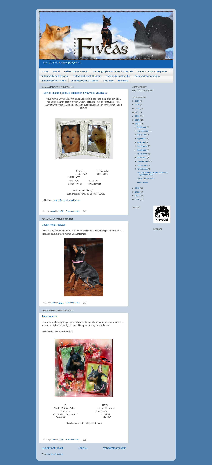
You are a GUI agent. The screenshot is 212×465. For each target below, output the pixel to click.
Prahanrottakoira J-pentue (147, 76)
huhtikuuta (142, 157)
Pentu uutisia (49, 316)
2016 (137, 116)
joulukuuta (142, 127)
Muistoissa (123, 80)
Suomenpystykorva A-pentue (85, 80)
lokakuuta (141, 135)
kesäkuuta (142, 150)
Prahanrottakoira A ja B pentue (152, 71)
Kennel (56, 71)
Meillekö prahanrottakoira (76, 71)
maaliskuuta (142, 161)
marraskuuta (143, 131)
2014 (137, 124)
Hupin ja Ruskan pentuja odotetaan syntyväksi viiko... (152, 173)
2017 (137, 112)
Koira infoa (108, 80)
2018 (137, 108)
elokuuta (141, 142)
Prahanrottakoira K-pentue (53, 80)
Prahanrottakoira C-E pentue (54, 76)
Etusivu (45, 71)
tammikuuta (142, 169)
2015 (137, 120)
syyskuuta (142, 138)
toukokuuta (142, 154)
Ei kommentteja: (73, 211)
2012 (137, 192)
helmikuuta (142, 165)
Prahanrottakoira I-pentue (118, 76)
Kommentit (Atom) (55, 454)
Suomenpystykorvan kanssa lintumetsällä (113, 71)
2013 (137, 188)
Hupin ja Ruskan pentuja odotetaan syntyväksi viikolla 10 (74, 92)
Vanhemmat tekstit (114, 447)
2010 (137, 199)
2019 (137, 105)
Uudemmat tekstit (52, 447)
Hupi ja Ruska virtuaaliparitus (66, 200)
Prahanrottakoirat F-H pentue (87, 76)
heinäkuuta (142, 146)
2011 (137, 196)
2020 (137, 101)
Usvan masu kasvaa (53, 224)
